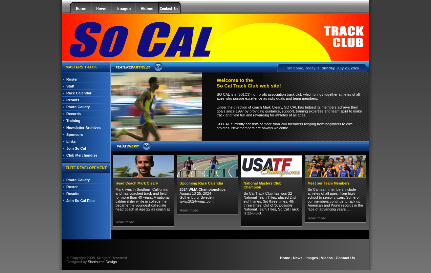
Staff (70, 86)
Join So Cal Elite (80, 201)
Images (312, 258)
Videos (327, 258)
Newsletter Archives (83, 128)
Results (72, 100)
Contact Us (345, 258)
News (298, 258)
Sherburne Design (102, 262)
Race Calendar (78, 93)
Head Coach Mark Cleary (137, 183)
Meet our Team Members (329, 183)
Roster (72, 79)
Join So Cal (76, 148)
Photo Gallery (78, 107)
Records (73, 114)
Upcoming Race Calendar (201, 183)
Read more (125, 222)
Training (73, 121)
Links (71, 141)
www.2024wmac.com (196, 201)
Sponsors (74, 134)
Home (285, 258)
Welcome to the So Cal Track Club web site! (249, 82)
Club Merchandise (81, 155)
